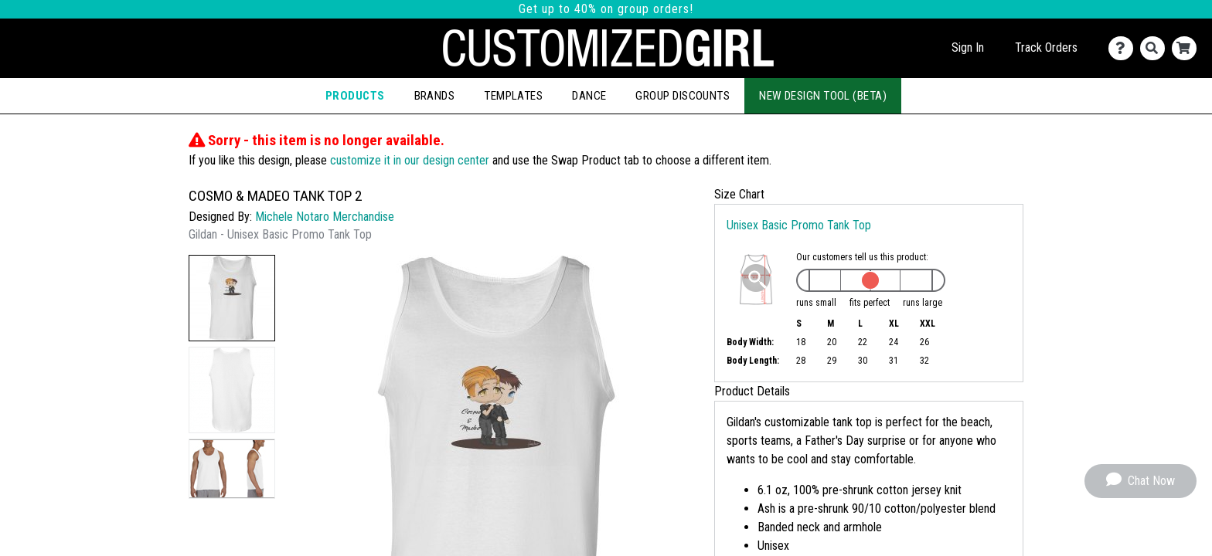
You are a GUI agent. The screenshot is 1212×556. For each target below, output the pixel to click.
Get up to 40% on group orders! (606, 9)
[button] (231, 298)
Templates (513, 96)
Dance (589, 96)
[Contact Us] (1124, 48)
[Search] (1156, 48)
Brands (434, 96)
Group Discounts (682, 96)
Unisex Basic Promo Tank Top (799, 225)
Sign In (968, 47)
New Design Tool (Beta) (823, 96)
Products (355, 96)
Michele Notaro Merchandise (324, 216)
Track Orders (1046, 47)
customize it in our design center (409, 160)
